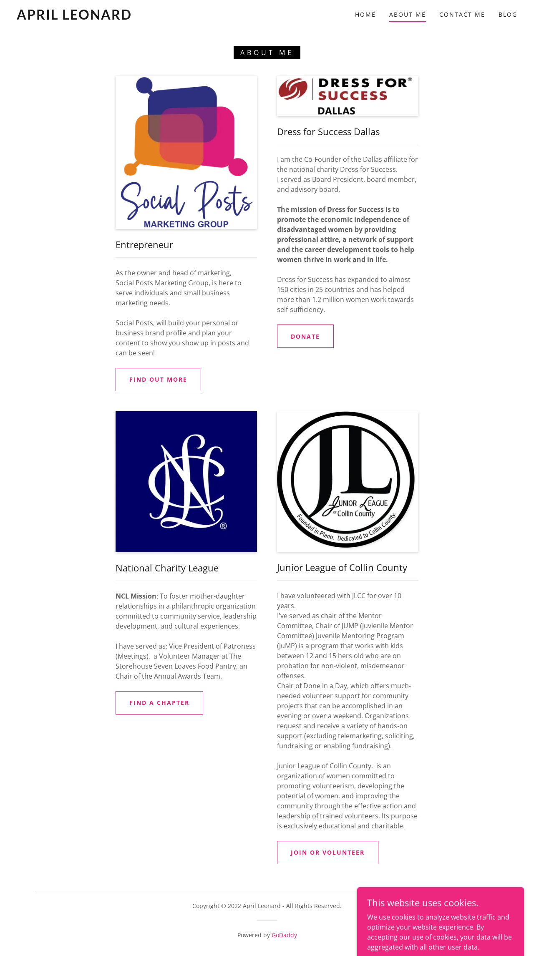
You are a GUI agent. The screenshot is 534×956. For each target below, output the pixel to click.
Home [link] (365, 14)
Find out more (158, 379)
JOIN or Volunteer (328, 852)
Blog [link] (508, 14)
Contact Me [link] (462, 14)
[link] (85, 17)
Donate (305, 336)
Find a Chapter (159, 703)
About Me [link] (407, 14)
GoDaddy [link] (284, 935)
